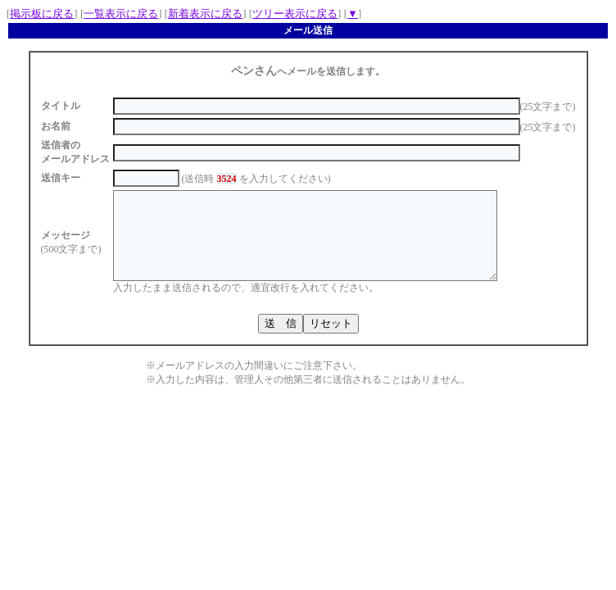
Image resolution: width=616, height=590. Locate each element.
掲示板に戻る (42, 13)
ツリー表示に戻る (294, 13)
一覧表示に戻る (121, 13)
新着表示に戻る (205, 13)
